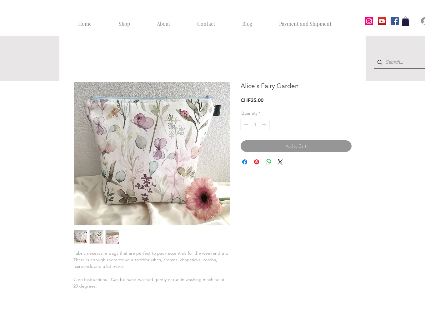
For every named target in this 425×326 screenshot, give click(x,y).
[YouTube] (382, 21)
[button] (405, 21)
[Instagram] (369, 21)
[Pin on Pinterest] (256, 162)
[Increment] (264, 124)
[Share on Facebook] (244, 162)
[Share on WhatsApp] (268, 162)
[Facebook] (395, 21)
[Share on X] (280, 162)
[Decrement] (245, 124)
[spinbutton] (255, 124)
